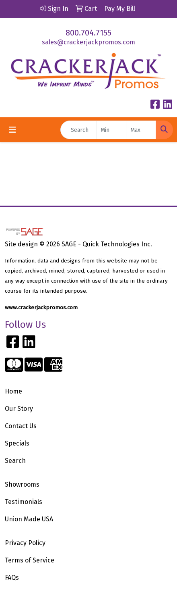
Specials (17, 443)
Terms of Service (29, 560)
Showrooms (22, 484)
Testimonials (23, 502)
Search (15, 460)
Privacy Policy (25, 543)
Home (13, 391)
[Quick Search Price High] (141, 130)
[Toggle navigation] (12, 129)
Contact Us (21, 426)
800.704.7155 (88, 32)
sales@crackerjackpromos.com (88, 42)
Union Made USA (29, 519)
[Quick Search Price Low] (111, 130)
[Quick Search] (78, 130)
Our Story (19, 408)
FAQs (12, 577)
